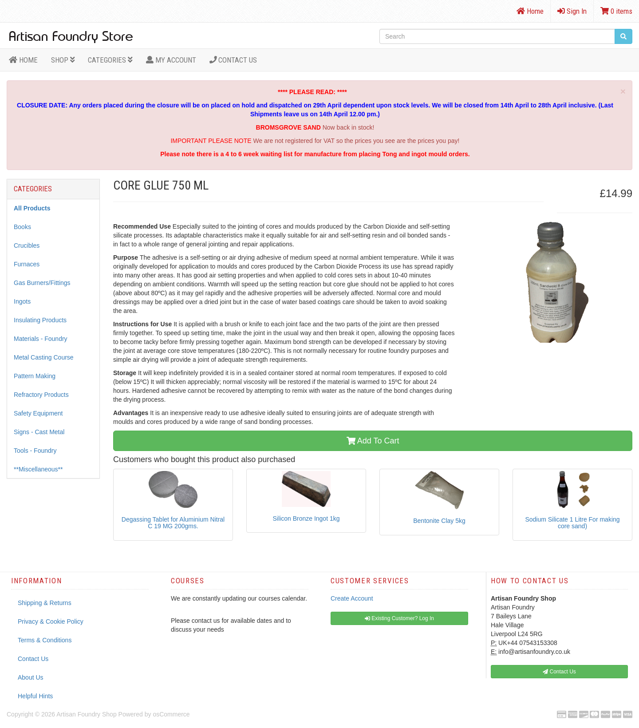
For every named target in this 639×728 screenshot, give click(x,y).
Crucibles (26, 245)
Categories (110, 59)
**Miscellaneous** (38, 469)
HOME (23, 59)
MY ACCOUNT (171, 59)
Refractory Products (41, 394)
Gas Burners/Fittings (42, 282)
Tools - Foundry (35, 450)
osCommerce (171, 714)
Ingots (22, 301)
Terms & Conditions (44, 640)
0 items (616, 11)
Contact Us (233, 59)
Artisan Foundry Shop (86, 714)
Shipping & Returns (44, 602)
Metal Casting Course (44, 357)
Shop (63, 59)
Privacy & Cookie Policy (50, 621)
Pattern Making (34, 376)
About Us (30, 677)
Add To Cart (373, 440)
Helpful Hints (35, 696)
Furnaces (26, 264)
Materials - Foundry (40, 338)
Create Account (352, 598)
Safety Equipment (38, 413)
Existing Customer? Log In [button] (399, 618)
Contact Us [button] (559, 672)
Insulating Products (40, 320)
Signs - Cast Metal (39, 431)
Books (22, 226)
